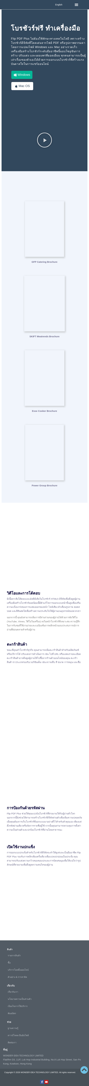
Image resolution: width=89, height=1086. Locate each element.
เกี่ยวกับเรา (13, 992)
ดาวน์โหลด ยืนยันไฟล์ (18, 1035)
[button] (76, 4)
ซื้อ (9, 962)
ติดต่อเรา (12, 1042)
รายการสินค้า (14, 955)
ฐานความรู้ (13, 1028)
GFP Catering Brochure (44, 262)
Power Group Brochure (44, 485)
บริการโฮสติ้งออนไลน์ (18, 970)
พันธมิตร (12, 1013)
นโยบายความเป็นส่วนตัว (19, 999)
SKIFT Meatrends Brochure (44, 336)
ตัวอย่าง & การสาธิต (17, 977)
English (58, 4)
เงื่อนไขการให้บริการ (18, 1006)
